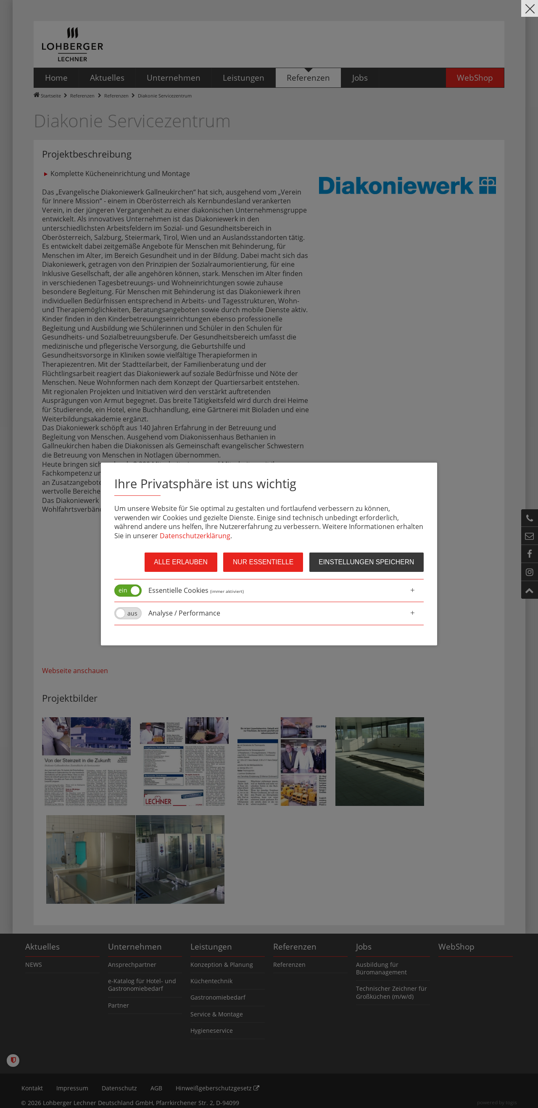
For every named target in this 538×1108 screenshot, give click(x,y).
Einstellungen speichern (365, 562)
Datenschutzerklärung (195, 535)
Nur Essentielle (260, 562)
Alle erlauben (175, 562)
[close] (529, 8)
